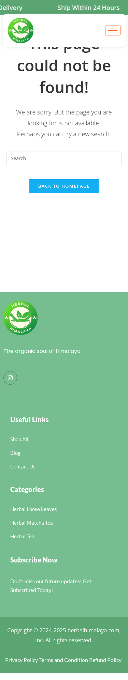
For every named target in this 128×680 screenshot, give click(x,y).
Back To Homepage (64, 186)
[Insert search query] (64, 158)
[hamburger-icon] (112, 30)
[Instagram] (10, 378)
